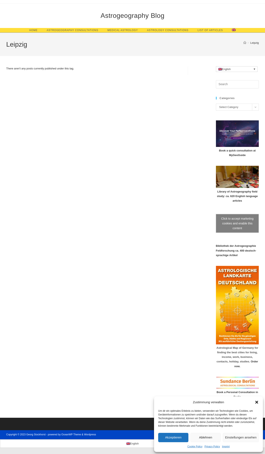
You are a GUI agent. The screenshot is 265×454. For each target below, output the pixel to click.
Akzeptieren (173, 437)
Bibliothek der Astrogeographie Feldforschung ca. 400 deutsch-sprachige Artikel (236, 250)
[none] (237, 69)
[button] (257, 402)
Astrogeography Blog (132, 15)
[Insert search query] (237, 84)
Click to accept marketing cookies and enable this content (237, 223)
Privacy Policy (212, 446)
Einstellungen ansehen (241, 437)
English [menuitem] (226, 69)
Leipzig (254, 42)
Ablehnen (205, 437)
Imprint (226, 446)
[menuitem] (233, 30)
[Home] (244, 42)
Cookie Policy (194, 446)
